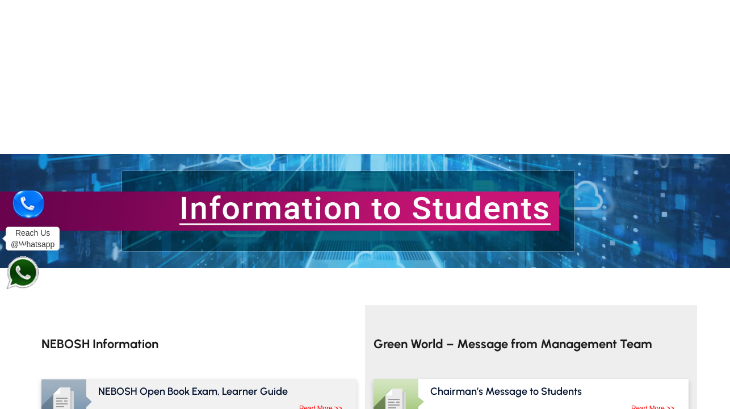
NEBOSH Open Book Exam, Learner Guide (193, 391)
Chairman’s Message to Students (506, 391)
